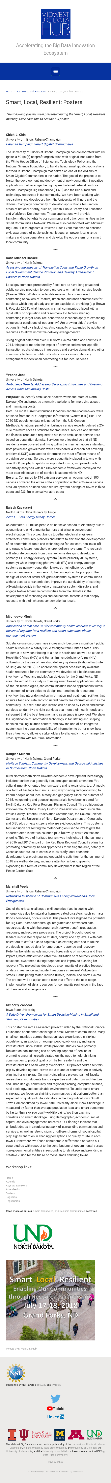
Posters (10, 1193)
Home (9, 91)
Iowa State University (55, 1447)
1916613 (57, 1384)
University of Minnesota (19, 1451)
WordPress (77, 1471)
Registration (13, 1200)
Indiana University (33, 1447)
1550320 (41, 1384)
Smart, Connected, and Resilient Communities (59, 1211)
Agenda (10, 1181)
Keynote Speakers (16, 1185)
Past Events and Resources (31, 91)
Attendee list (13, 1189)
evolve (31, 1471)
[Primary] (55, 71)
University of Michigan (84, 1447)
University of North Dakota (56, 1451)
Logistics (11, 1197)
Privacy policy (55, 1462)
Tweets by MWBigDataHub (21, 1348)
